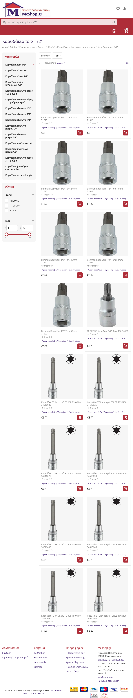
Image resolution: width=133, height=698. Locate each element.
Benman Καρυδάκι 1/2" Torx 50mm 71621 (105, 261)
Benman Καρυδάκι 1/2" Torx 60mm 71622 (59, 332)
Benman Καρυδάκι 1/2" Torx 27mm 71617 (59, 190)
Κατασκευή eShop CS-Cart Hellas (42, 691)
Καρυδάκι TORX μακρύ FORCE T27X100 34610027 (61, 474)
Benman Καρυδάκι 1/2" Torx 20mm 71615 (59, 118)
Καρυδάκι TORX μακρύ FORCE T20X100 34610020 (61, 403)
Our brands (40, 661)
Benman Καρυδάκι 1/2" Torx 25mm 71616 (105, 118)
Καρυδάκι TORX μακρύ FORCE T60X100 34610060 (106, 616)
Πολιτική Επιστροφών (77, 666)
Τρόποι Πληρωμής (75, 661)
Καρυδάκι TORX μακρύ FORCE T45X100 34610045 (106, 545)
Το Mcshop (39, 652)
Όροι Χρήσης (72, 671)
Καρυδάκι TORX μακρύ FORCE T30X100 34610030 (106, 474)
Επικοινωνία (40, 657)
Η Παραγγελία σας (75, 652)
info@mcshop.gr (106, 676)
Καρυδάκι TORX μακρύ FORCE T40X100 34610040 (61, 545)
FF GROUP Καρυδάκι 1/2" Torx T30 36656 (107, 331)
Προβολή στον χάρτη (108, 680)
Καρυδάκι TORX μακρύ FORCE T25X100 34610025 (106, 403)
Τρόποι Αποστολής (75, 657)
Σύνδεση (6, 652)
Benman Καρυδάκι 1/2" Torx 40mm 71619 (105, 190)
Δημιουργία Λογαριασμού (15, 656)
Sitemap (38, 666)
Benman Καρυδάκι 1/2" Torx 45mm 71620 (59, 261)
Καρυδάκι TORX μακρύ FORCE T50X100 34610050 (61, 616)
